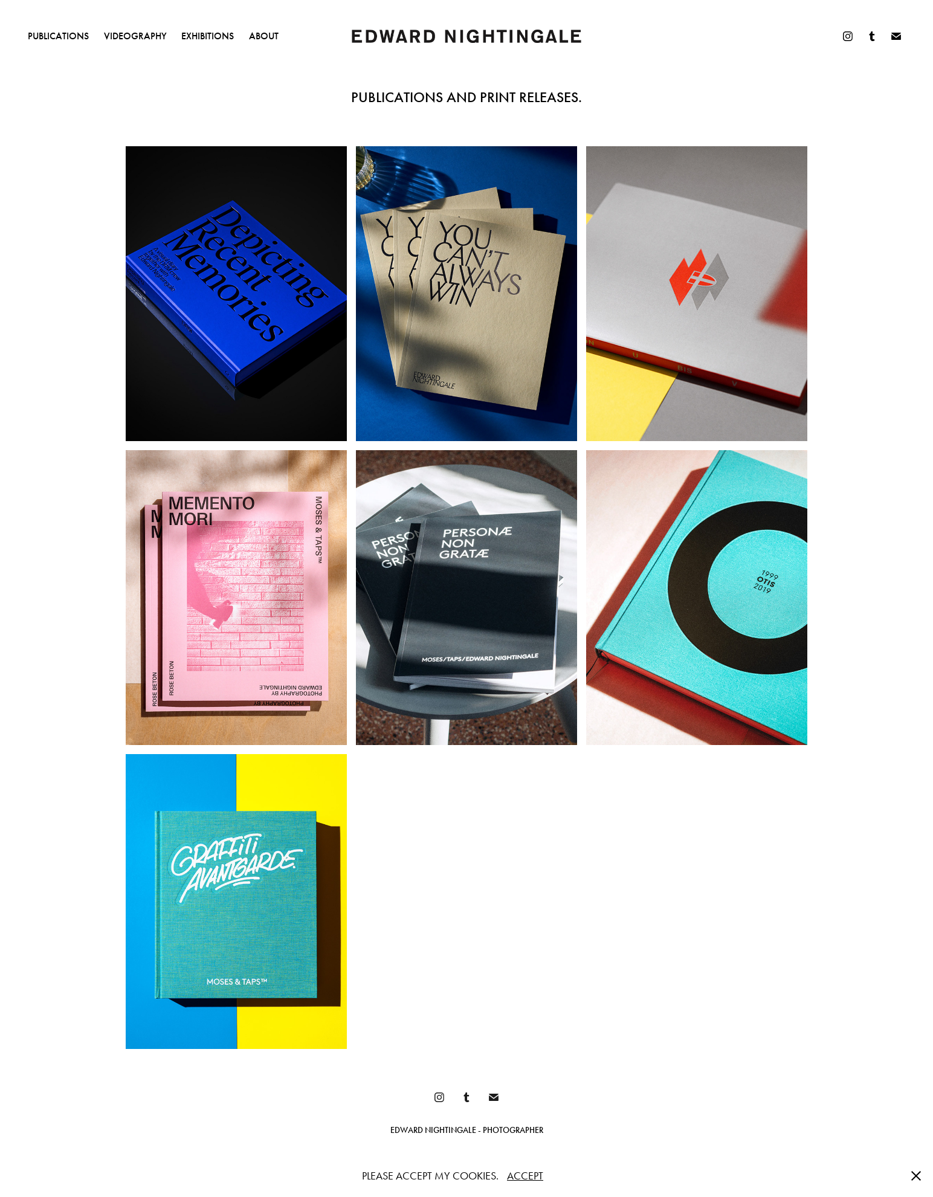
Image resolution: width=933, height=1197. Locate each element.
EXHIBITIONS (207, 36)
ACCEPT (525, 1175)
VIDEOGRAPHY (135, 36)
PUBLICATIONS (58, 36)
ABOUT (264, 36)
